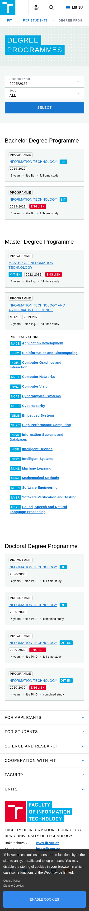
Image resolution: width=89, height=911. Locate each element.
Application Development (42, 343)
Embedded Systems (38, 415)
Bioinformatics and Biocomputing (49, 353)
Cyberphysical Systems (41, 396)
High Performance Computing (46, 425)
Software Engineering (40, 487)
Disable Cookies (13, 885)
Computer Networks (38, 377)
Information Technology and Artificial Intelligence (37, 307)
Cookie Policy (11, 880)
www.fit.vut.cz (47, 843)
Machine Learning (37, 468)
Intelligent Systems (38, 459)
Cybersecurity (33, 406)
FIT (9, 20)
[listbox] (44, 81)
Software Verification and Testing (49, 497)
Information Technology (33, 162)
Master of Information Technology (31, 265)
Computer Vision (36, 386)
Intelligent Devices (37, 449)
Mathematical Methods (40, 478)
